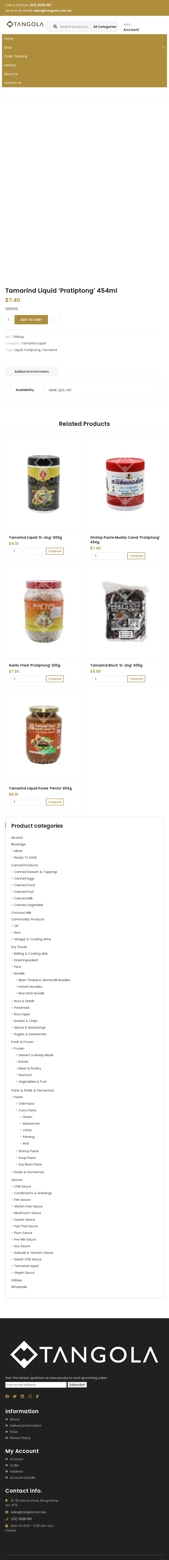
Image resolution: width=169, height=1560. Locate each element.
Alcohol (16, 837)
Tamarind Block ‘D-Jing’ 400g (116, 665)
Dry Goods (19, 947)
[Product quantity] (9, 319)
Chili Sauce (22, 1186)
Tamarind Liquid (26, 1266)
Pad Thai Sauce (26, 1226)
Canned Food (24, 885)
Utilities (16, 1280)
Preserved (21, 1007)
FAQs (14, 1431)
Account (17, 1459)
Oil (16, 926)
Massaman (31, 1123)
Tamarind (49, 350)
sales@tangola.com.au (52, 10)
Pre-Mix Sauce (25, 1239)
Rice (17, 932)
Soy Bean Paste (30, 1164)
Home (8, 38)
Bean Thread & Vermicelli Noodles (44, 980)
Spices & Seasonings (30, 1027)
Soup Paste (27, 1158)
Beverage (18, 844)
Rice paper (22, 1014)
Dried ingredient (26, 960)
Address (16, 1471)
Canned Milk (23, 898)
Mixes (18, 851)
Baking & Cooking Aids (31, 953)
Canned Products (24, 865)
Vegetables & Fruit (32, 1081)
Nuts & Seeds (24, 1001)
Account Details (22, 1477)
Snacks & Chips (26, 1021)
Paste (18, 1097)
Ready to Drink (25, 857)
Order (14, 1465)
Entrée (23, 1062)
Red (26, 1143)
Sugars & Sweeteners (30, 1034)
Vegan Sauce (24, 1272)
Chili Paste (26, 1103)
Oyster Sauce (24, 1219)
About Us (11, 74)
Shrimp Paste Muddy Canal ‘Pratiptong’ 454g (125, 539)
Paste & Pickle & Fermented (32, 1090)
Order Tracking (15, 56)
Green (27, 1117)
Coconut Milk (21, 912)
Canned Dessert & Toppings (35, 872)
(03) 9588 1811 (40, 5)
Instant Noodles (30, 986)
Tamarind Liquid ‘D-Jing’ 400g (35, 537)
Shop (84, 47)
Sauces (16, 1180)
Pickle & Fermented (29, 1172)
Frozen (19, 1048)
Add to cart (31, 319)
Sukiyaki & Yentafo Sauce (33, 1252)
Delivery (10, 65)
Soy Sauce (22, 1246)
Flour (17, 967)
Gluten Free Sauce (28, 1206)
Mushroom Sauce (27, 1213)
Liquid (18, 350)
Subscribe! (77, 1384)
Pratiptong (32, 350)
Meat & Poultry (29, 1068)
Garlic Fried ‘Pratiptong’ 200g (34, 665)
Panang (29, 1137)
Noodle (19, 973)
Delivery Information (26, 1425)
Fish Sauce (22, 1199)
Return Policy (20, 1437)
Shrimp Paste (28, 1151)
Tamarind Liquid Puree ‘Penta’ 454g (40, 788)
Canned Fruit (24, 892)
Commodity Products (27, 919)
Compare (55, 319)
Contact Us (13, 83)
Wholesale (19, 1287)
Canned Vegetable (28, 905)
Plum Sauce (23, 1233)
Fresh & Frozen (22, 1042)
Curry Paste (27, 1110)
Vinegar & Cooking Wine (32, 939)
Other (27, 1130)
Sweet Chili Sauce (27, 1259)
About (15, 1419)
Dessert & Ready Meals (35, 1055)
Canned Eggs (24, 878)
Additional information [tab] (32, 371)
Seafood (24, 1075)
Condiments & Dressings (33, 1193)
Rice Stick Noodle (31, 993)
